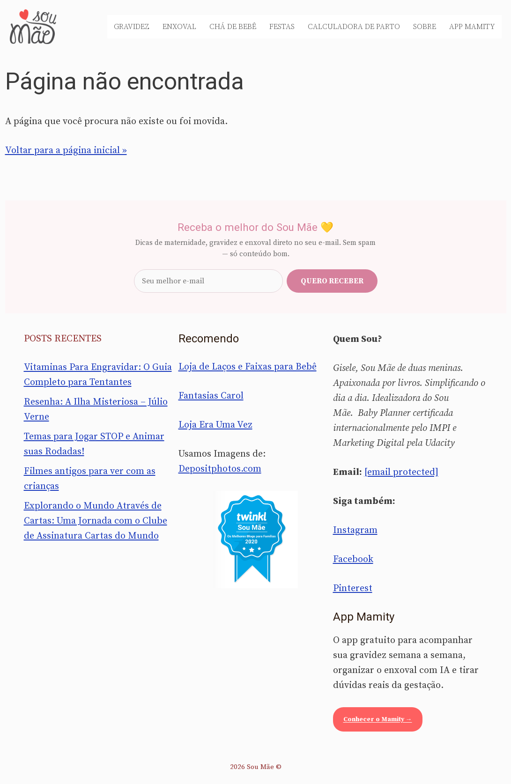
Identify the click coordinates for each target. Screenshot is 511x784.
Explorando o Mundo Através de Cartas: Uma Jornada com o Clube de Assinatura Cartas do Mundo (95, 521)
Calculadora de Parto (354, 26)
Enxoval (179, 26)
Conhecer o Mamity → (377, 719)
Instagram (355, 530)
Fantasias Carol (211, 396)
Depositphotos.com (219, 469)
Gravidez (131, 26)
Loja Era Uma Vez (215, 425)
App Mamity (472, 26)
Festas (282, 26)
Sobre (424, 26)
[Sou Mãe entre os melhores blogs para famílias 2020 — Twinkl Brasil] (255, 539)
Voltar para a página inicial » (66, 150)
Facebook (353, 559)
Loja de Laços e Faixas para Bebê (247, 367)
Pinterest (352, 588)
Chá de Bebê (232, 26)
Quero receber (332, 281)
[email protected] (401, 472)
